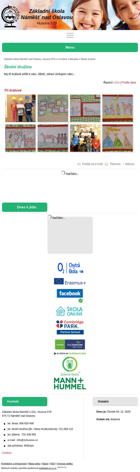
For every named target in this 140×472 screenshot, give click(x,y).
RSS (52, 463)
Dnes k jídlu (26, 207)
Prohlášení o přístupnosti (14, 463)
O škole (63, 59)
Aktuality (73, 59)
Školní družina (88, 59)
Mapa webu (34, 463)
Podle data (129, 82)
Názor (45, 463)
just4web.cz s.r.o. (48, 468)
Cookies (7, 452)
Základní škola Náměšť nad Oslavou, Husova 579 (29, 59)
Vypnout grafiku (65, 463)
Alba (117, 82)
